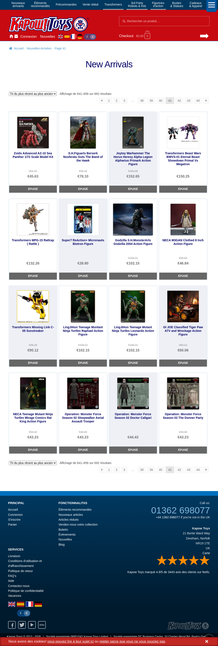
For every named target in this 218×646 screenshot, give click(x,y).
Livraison (14, 556)
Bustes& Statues (176, 4)
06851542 (77, 636)
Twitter (22, 625)
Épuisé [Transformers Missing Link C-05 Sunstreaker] (33, 362)
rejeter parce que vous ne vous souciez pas (132, 641)
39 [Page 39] (151, 100)
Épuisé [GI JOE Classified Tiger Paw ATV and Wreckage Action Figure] (183, 362)
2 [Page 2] (117, 100)
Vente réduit (91, 4)
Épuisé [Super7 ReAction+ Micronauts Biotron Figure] (83, 276)
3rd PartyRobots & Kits (137, 4)
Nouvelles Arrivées (39, 48)
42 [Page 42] (179, 100)
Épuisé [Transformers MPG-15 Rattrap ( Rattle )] (33, 276)
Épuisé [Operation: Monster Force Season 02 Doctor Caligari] (133, 449)
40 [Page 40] (160, 100)
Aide (11, 580)
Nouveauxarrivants (18, 4)
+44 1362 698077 (168, 517)
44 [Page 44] (198, 100)
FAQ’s (12, 576)
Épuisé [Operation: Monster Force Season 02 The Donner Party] (183, 449)
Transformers (113, 4)
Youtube (32, 625)
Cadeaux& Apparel (195, 4)
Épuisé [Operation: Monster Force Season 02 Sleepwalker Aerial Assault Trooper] (83, 449)
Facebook (12, 625)
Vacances (14, 595)
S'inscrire (14, 519)
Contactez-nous (16, 36)
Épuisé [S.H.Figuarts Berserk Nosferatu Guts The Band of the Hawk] (83, 189)
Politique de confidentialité (26, 591)
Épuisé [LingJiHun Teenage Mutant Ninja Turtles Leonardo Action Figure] (133, 362)
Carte (206, 553)
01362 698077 (180, 510)
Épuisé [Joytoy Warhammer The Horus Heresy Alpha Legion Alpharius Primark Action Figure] (133, 189)
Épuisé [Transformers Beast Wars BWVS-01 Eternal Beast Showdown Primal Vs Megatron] (183, 189)
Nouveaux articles (71, 514)
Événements (67, 534)
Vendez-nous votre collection (78, 524)
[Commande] (33, 94)
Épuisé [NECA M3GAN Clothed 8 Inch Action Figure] (183, 276)
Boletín (63, 529)
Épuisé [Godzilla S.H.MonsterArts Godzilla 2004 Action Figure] (133, 276)
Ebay (42, 625)
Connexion (28, 36)
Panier (12, 524)
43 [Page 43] (188, 100)
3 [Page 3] (124, 100)
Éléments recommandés (75, 509)
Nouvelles (47, 36)
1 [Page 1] (109, 100)
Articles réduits (69, 519)
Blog (62, 544)
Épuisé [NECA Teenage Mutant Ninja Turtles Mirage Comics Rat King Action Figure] (33, 449)
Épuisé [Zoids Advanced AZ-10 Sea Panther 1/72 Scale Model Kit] (33, 189)
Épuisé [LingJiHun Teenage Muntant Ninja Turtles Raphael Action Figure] (83, 362)
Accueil (11, 36)
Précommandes (66, 4)
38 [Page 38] (142, 100)
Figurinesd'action (158, 4)
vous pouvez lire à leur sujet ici (70, 641)
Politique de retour (20, 571)
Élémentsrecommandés (40, 4)
